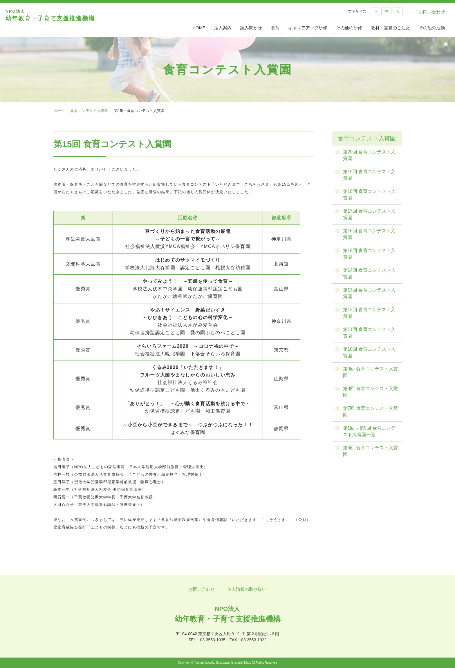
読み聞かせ (251, 27)
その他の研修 (349, 27)
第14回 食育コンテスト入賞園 (370, 275)
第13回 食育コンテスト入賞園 (370, 295)
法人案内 (223, 27)
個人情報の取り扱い (246, 589)
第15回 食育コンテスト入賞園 (370, 255)
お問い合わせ (430, 11)
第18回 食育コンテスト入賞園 (370, 195)
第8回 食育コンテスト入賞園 (371, 395)
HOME (198, 27)
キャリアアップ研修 (307, 27)
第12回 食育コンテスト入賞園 (370, 315)
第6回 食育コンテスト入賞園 (371, 455)
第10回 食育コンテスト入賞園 (370, 355)
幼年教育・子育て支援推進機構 (57, 20)
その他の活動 (432, 27)
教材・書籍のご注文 (390, 27)
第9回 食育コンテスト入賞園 (371, 375)
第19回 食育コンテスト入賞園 (370, 175)
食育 (275, 27)
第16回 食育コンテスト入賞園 (370, 235)
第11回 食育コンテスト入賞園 (370, 335)
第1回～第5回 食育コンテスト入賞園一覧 (370, 435)
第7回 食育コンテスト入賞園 (371, 415)
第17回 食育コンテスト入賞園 (370, 215)
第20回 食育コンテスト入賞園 (370, 155)
